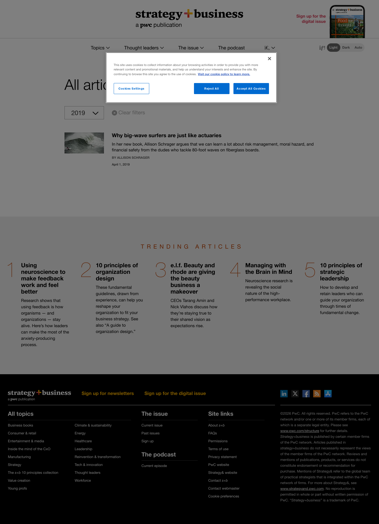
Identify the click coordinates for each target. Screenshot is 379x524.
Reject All (211, 88)
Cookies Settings (131, 88)
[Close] (269, 58)
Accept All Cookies (251, 88)
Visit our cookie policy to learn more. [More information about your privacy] (224, 74)
